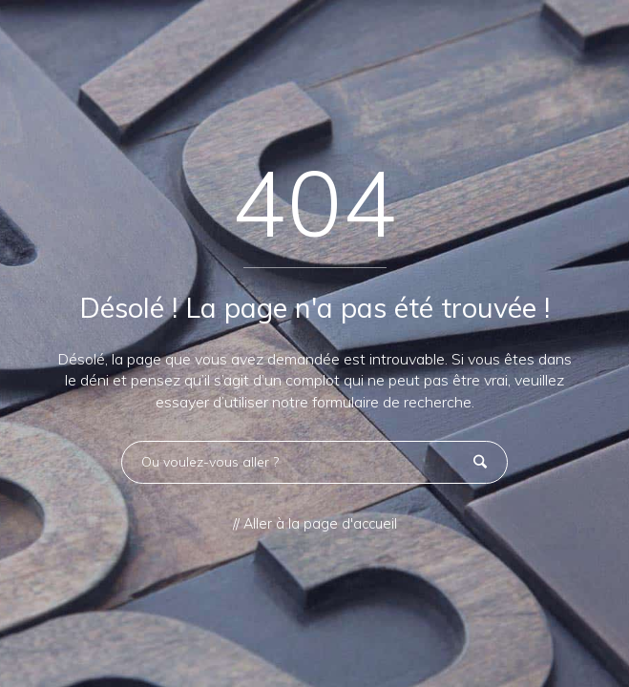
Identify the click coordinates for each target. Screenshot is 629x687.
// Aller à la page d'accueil (315, 523)
